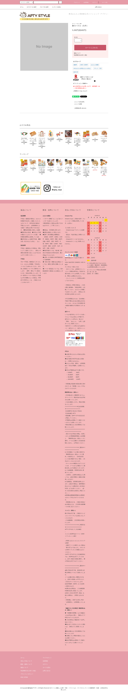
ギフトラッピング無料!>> (80, 83)
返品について (77, 53)
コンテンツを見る (55, 7)
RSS (22, 677)
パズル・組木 (79, 23)
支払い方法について (26, 661)
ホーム (21, 7)
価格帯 (75, 64)
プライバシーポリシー (27, 674)
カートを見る (46, 667)
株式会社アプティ (33, 688)
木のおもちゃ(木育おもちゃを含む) (82, 68)
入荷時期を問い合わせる (79, 108)
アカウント (76, 2)
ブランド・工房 (97, 68)
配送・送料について (26, 664)
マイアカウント (47, 657)
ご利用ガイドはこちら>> (80, 91)
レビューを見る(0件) (78, 101)
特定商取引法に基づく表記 (80, 55)
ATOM (26, 677)
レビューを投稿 (77, 104)
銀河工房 (76, 72)
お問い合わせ (97, 7)
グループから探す (43, 7)
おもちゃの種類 (95, 64)
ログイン (93, 2)
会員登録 (85, 2)
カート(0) (103, 2)
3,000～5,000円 (84, 64)
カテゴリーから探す (31, 7)
